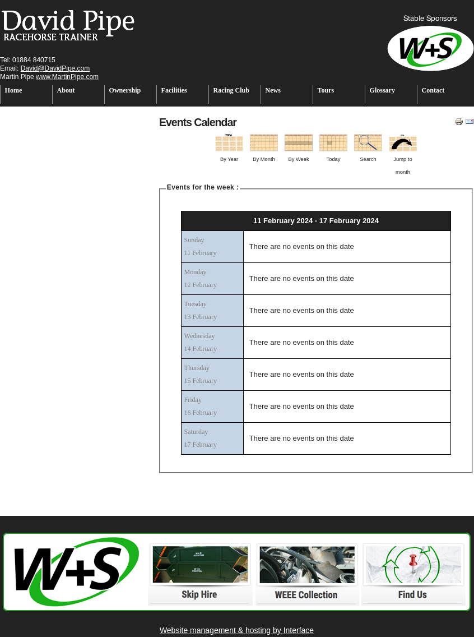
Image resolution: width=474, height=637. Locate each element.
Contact (433, 90)
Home (13, 90)
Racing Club (231, 90)
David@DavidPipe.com (55, 68)
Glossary (382, 90)
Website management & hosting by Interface (237, 630)
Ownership (125, 90)
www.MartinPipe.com (67, 77)
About (66, 90)
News (273, 90)
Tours (326, 90)
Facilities (174, 90)
